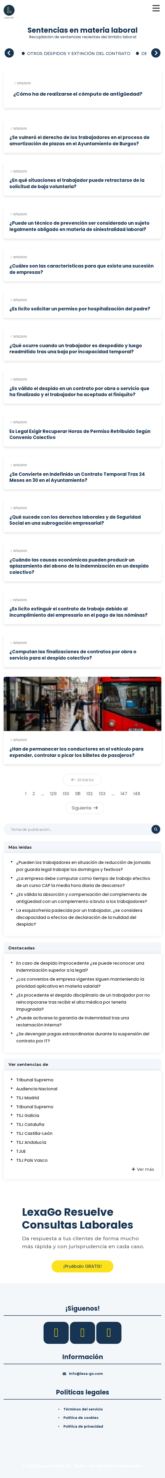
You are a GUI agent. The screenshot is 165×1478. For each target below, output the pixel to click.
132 (89, 794)
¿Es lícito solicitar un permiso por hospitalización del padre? (79, 309)
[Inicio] (9, 11)
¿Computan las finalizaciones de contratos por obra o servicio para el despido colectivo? (72, 655)
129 (53, 794)
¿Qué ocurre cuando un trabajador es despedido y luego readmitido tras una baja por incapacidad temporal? (75, 349)
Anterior (83, 780)
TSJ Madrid (27, 1098)
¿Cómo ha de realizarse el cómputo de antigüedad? (77, 94)
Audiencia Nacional (36, 1089)
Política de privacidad (83, 1426)
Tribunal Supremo (34, 1080)
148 (136, 794)
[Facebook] (57, 1332)
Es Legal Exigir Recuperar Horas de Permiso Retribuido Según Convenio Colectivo (79, 434)
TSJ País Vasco (32, 1160)
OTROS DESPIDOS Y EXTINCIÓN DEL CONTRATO (78, 53)
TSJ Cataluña (30, 1124)
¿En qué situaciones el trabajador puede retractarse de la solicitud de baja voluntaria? (76, 183)
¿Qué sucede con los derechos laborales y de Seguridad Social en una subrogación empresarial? (75, 520)
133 (102, 794)
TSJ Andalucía (31, 1142)
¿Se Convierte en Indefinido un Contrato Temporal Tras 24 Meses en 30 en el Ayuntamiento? (77, 477)
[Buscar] (82, 829)
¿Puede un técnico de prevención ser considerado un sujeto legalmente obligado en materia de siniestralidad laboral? (79, 226)
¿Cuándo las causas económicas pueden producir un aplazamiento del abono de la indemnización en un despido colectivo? (79, 566)
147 (123, 794)
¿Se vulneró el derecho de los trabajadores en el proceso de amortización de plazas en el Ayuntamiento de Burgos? (79, 140)
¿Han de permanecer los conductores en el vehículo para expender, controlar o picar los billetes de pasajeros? (76, 752)
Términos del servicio (83, 1409)
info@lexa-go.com (86, 1373)
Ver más (142, 1169)
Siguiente (85, 808)
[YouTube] (108, 1332)
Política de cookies (80, 1418)
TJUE (21, 1151)
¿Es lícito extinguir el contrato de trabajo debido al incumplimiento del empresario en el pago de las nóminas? (78, 612)
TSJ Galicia (27, 1115)
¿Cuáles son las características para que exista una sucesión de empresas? (81, 269)
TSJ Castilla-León (34, 1133)
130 (66, 794)
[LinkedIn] (83, 1332)
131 (77, 794)
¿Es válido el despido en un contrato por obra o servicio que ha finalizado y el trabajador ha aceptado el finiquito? (79, 391)
